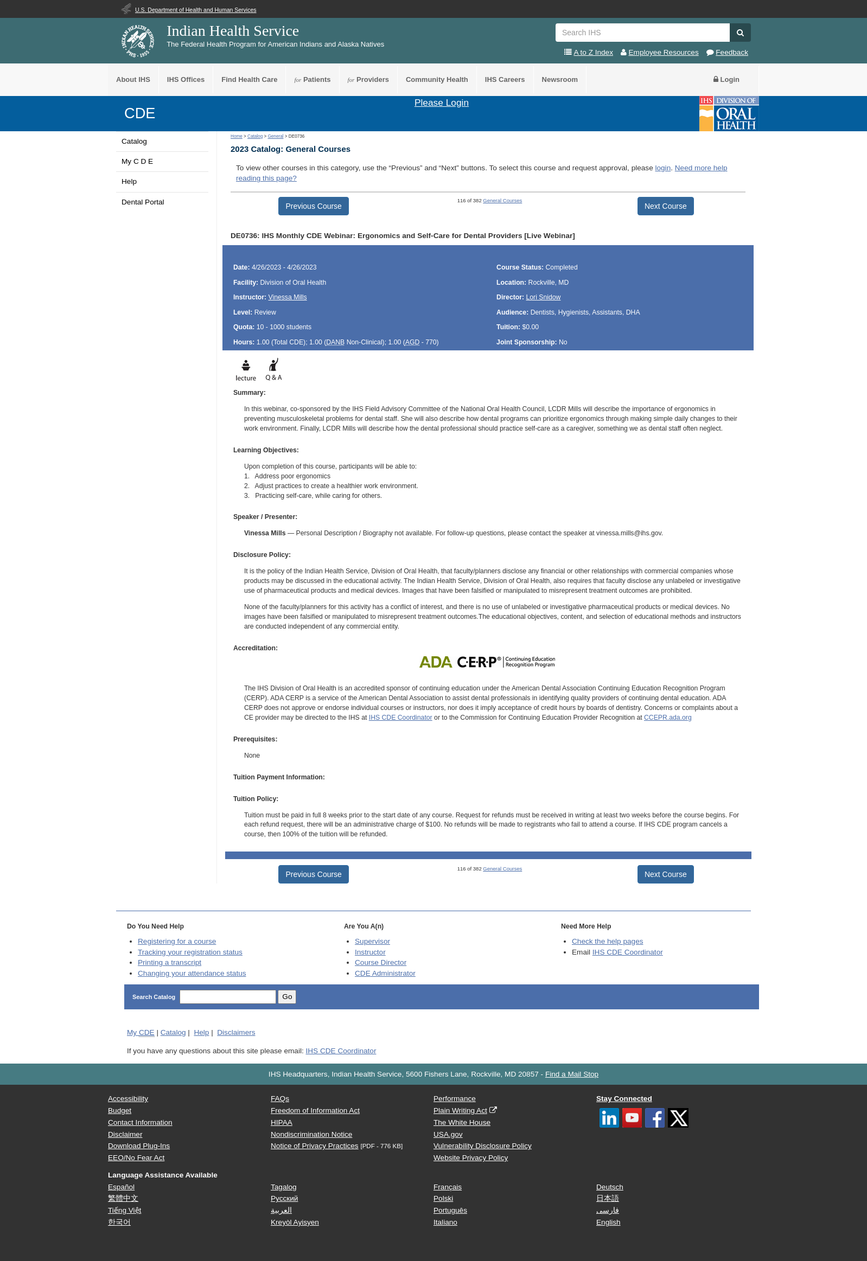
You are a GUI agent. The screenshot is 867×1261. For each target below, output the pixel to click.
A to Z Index (593, 52)
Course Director (380, 962)
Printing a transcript (169, 962)
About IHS (133, 79)
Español (121, 1187)
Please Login (442, 102)
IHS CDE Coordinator (400, 717)
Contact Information (140, 1122)
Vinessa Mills (287, 297)
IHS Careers (505, 79)
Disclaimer (125, 1134)
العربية (281, 1210)
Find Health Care (249, 79)
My (141, 1032)
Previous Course (313, 206)
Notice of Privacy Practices (315, 1146)
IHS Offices (186, 79)
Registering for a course (177, 941)
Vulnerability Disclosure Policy (482, 1146)
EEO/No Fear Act (136, 1158)
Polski (443, 1198)
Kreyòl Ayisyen (295, 1222)
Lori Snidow (543, 297)
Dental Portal (143, 202)
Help (129, 181)
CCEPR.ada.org (668, 717)
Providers (368, 79)
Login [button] (726, 79)
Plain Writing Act (460, 1110)
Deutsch (609, 1187)
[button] (740, 33)
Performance (454, 1098)
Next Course (666, 206)
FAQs (280, 1098)
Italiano (445, 1222)
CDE (139, 113)
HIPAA (281, 1122)
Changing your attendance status (192, 973)
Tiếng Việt (124, 1210)
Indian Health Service (233, 30)
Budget (119, 1110)
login (663, 168)
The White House (461, 1122)
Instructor (370, 952)
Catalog (134, 141)
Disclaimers (236, 1032)
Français (447, 1187)
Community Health (437, 79)
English (608, 1222)
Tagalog (284, 1187)
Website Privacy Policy (470, 1158)
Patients (312, 79)
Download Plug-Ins (139, 1146)
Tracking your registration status (190, 952)
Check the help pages (607, 941)
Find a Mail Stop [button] (571, 1074)
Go (287, 997)
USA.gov (448, 1134)
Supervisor (372, 941)
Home (237, 136)
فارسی (607, 1210)
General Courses (502, 200)
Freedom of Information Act (315, 1110)
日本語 (607, 1198)
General (275, 136)
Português (450, 1210)
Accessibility (128, 1098)
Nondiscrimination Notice (311, 1134)
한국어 (119, 1222)
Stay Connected (624, 1098)
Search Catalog (154, 997)
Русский (284, 1198)
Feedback (732, 52)
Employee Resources (664, 52)
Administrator (385, 973)
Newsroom (560, 79)
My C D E (137, 161)
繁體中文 (123, 1198)
